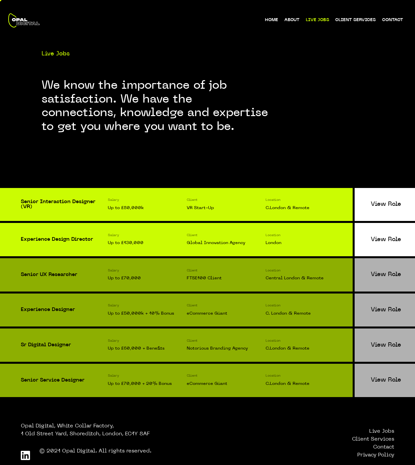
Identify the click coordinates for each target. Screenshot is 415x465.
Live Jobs (317, 20)
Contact (392, 20)
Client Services (355, 20)
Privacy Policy (375, 455)
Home (271, 20)
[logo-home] (23, 20)
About (292, 20)
